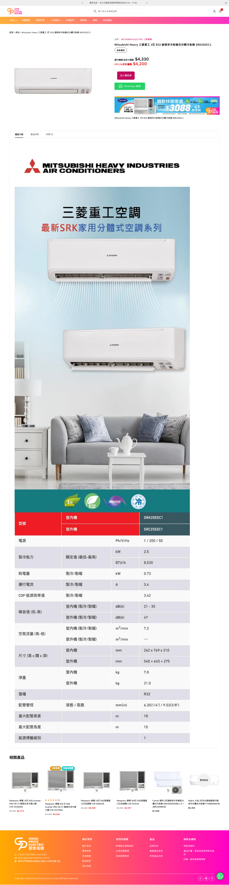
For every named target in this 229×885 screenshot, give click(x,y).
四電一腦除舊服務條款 (194, 859)
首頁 (11, 32)
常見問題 (86, 856)
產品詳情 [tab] (35, 134)
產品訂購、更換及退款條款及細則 (199, 853)
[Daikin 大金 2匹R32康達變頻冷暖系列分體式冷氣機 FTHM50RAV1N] (204, 780)
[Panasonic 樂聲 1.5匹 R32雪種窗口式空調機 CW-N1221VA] (96, 780)
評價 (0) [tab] (49, 134)
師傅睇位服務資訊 (124, 846)
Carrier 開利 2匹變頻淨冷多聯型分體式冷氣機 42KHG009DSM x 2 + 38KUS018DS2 (168, 804)
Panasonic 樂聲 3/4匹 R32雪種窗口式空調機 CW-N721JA (132, 802)
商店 (17, 32)
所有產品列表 (156, 856)
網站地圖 (86, 866)
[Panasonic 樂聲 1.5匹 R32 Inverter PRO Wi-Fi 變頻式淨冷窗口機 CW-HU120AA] (25, 780)
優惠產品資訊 (156, 851)
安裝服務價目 (122, 856)
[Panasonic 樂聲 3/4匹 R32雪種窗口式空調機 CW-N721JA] (132, 780)
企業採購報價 (122, 851)
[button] (147, 3)
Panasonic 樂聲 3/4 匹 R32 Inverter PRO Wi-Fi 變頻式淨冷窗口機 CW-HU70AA (60, 807)
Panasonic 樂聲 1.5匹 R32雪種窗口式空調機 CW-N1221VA (95, 802)
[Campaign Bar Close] (223, 3)
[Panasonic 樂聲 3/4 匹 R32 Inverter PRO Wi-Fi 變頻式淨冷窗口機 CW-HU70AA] (61, 780)
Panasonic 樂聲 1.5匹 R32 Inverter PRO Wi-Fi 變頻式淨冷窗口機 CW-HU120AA (25, 804)
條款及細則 (189, 846)
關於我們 (86, 846)
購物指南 (86, 851)
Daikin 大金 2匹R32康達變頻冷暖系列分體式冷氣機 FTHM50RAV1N (204, 802)
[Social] (200, 878)
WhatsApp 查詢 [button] (130, 86)
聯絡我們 (86, 861)
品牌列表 (154, 846)
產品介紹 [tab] (19, 134)
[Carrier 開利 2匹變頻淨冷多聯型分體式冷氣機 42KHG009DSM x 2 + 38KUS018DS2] (168, 780)
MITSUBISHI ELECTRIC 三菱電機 (136, 39)
